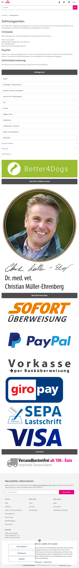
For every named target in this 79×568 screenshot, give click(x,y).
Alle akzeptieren (22, 546)
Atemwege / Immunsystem (12, 85)
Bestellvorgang (10, 521)
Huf (4, 102)
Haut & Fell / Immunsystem (12, 96)
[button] (59, 2)
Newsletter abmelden (60, 510)
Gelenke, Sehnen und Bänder (13, 91)
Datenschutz (48, 562)
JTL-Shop (68, 565)
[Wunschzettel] (64, 2)
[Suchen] (37, 7)
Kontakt (31, 507)
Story (31, 503)
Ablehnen (22, 559)
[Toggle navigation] (3, 1)
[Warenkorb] (71, 2)
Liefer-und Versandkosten (13, 510)
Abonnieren (67, 492)
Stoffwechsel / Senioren (11, 126)
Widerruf (8, 507)
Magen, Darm (7, 114)
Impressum (38, 562)
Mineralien (7, 138)
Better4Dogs (33, 510)
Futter (5, 79)
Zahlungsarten (10, 514)
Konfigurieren (22, 553)
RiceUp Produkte (7, 143)
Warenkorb (57, 507)
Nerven (5, 108)
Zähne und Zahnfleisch (11, 132)
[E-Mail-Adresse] (32, 492)
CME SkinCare (6, 154)
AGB (6, 503)
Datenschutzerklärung (40, 485)
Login (55, 503)
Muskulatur (7, 120)
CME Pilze (5, 149)
